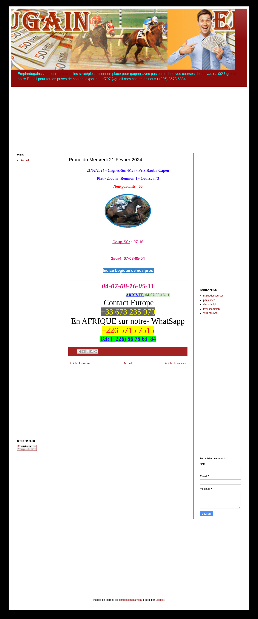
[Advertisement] (129, 117)
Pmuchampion (211, 308)
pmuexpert (209, 300)
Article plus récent (80, 363)
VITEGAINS (210, 313)
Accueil (128, 363)
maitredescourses (213, 295)
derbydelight (210, 304)
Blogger (160, 599)
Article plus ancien (175, 363)
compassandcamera (130, 599)
